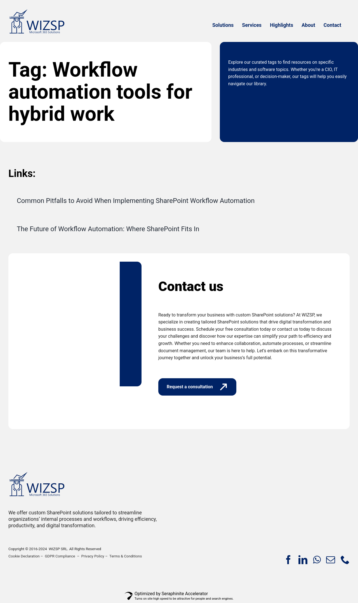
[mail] (330, 559)
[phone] (345, 559)
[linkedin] (302, 559)
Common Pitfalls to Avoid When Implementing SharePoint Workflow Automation (136, 201)
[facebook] (288, 559)
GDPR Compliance (60, 556)
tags (272, 62)
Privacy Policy (92, 556)
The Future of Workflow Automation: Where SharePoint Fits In (108, 229)
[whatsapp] (317, 559)
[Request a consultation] (197, 387)
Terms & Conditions (125, 556)
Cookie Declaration (24, 556)
